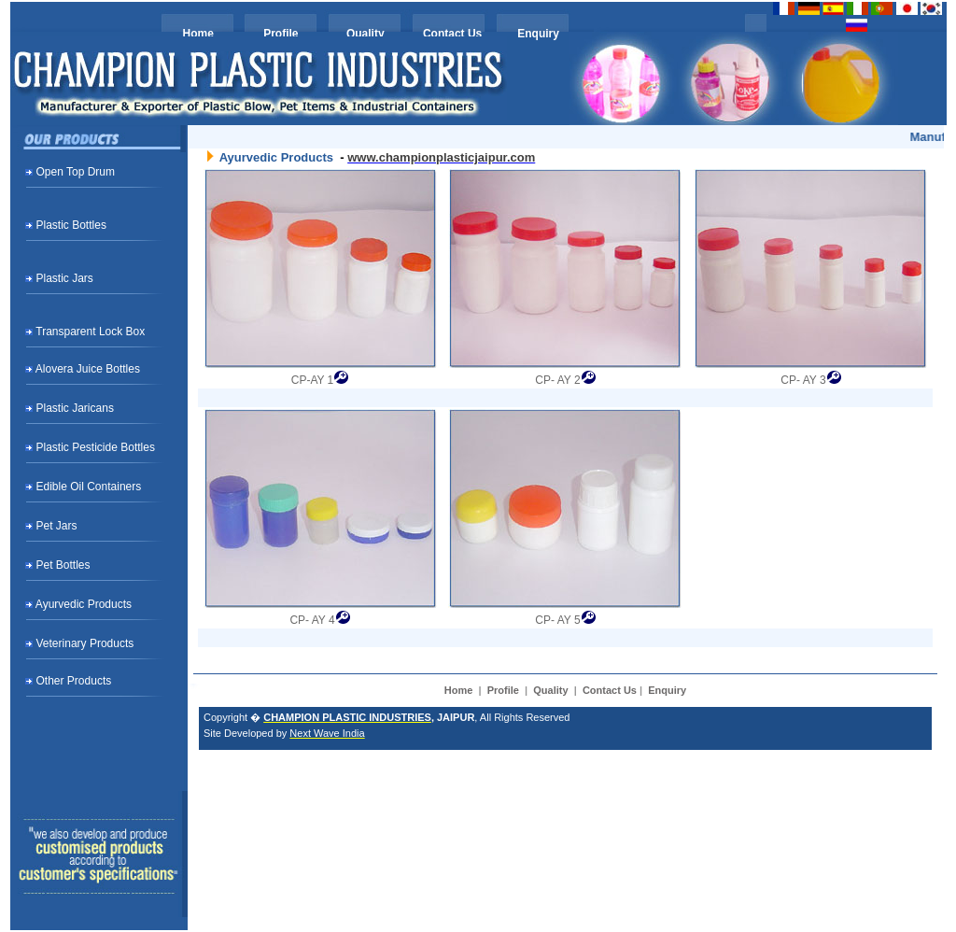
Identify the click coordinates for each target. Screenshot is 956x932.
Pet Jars (56, 525)
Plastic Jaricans (75, 408)
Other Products (74, 680)
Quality (365, 33)
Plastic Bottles (71, 225)
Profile (280, 33)
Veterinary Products (85, 643)
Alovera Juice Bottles (87, 368)
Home (198, 33)
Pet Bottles (63, 565)
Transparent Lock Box (90, 331)
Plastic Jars (64, 278)
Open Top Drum (76, 171)
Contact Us (452, 33)
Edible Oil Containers (89, 486)
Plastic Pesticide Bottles (95, 447)
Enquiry (538, 33)
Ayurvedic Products (83, 604)
